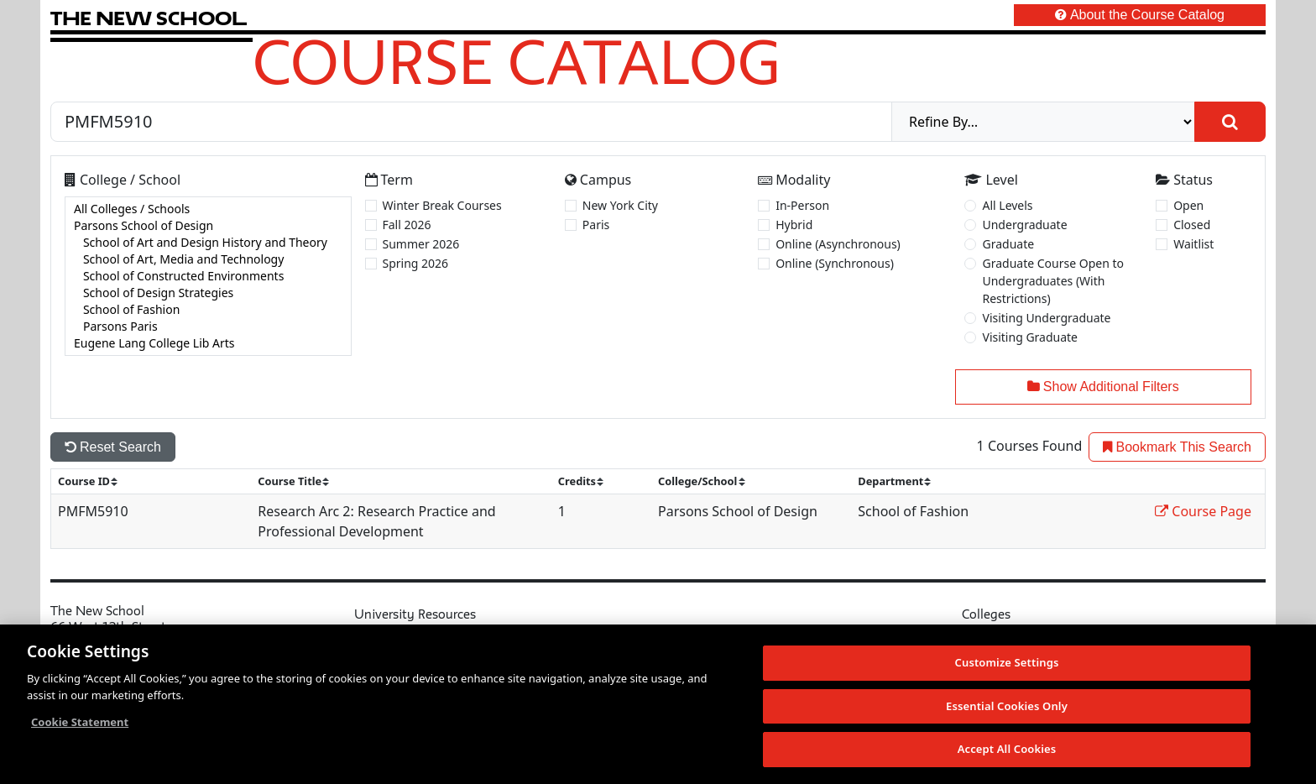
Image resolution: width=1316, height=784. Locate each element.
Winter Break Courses (442, 205)
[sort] (95, 481)
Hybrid (794, 225)
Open (1188, 205)
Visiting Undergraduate (1046, 318)
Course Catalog (517, 61)
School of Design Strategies (208, 293)
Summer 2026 (421, 244)
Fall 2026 (407, 225)
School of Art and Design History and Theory (208, 242)
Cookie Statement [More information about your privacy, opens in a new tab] (79, 723)
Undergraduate (1024, 225)
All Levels (1007, 205)
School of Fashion (208, 309)
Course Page (1203, 511)
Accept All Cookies (1007, 750)
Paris (595, 225)
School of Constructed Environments (208, 276)
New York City (620, 205)
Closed (1191, 225)
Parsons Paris (208, 326)
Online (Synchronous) (835, 263)
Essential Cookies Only (1007, 706)
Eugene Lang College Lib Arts (208, 343)
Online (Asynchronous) (838, 244)
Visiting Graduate (1030, 337)
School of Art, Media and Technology (208, 259)
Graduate (1008, 244)
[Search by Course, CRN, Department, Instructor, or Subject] (471, 122)
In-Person (802, 205)
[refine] (1043, 122)
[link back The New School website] (148, 18)
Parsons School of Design (208, 225)
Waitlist (1193, 244)
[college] (208, 276)
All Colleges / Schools (208, 209)
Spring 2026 (416, 263)
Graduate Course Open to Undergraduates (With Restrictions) (1053, 280)
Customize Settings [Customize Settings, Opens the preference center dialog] (1007, 664)
